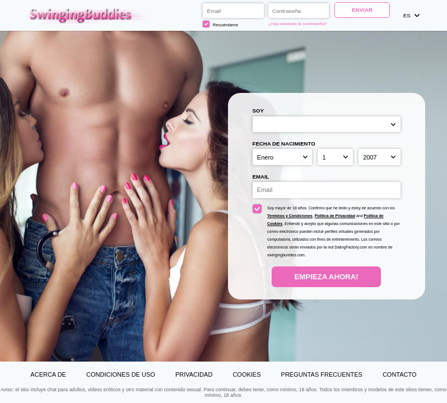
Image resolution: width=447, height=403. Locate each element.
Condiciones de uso (120, 374)
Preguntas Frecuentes (321, 374)
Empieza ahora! (326, 277)
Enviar (362, 10)
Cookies (246, 374)
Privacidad (193, 374)
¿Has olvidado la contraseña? (297, 23)
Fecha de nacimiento (284, 143)
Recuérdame (220, 24)
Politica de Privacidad (335, 216)
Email (261, 177)
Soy (258, 110)
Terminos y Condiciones (290, 216)
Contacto (400, 374)
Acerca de (48, 374)
